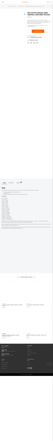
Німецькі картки (39, 37)
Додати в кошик (38, 31)
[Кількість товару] (29, 31)
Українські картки (4, 429)
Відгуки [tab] (19, 247)
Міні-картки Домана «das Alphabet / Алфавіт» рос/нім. (37, 401)
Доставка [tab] (11, 247)
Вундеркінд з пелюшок (34, 40)
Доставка (28, 414)
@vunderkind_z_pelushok (9, 420)
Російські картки (33, 37)
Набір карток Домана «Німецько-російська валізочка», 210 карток (10, 401)
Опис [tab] (4, 247)
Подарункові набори (5, 427)
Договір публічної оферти (31, 418)
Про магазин (29, 416)
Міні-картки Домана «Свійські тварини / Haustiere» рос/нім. (12, 370)
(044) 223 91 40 (7, 412)
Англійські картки (4, 431)
